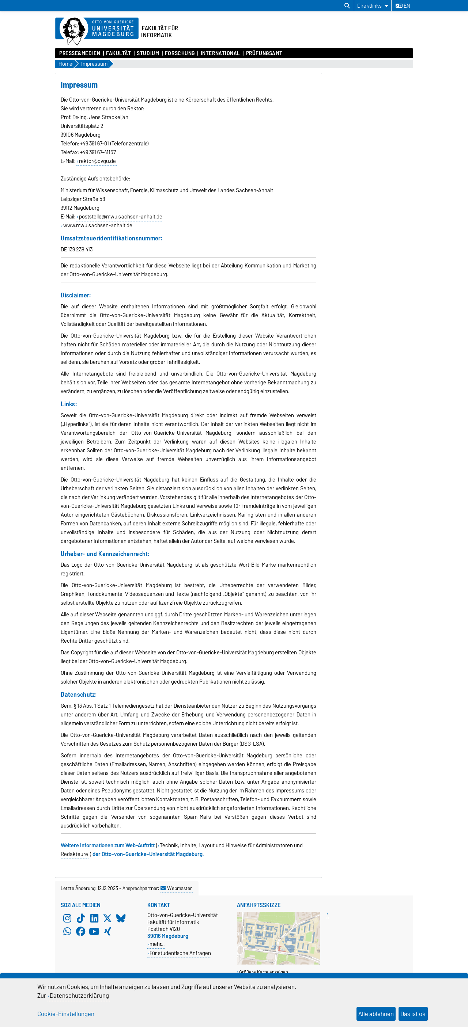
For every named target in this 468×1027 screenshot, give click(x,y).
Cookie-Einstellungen (65, 1014)
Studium (148, 53)
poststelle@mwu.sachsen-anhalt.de (120, 216)
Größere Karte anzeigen (263, 972)
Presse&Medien (79, 53)
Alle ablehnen (376, 1014)
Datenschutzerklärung (79, 995)
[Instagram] (67, 918)
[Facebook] (80, 931)
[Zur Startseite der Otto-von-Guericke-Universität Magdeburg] (97, 31)
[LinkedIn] (94, 918)
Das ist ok (413, 1014)
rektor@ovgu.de (97, 161)
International (220, 53)
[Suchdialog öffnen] (347, 5)
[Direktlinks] (372, 5)
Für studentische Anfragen (180, 953)
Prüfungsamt (264, 53)
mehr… (157, 943)
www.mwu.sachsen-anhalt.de (97, 225)
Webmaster (176, 888)
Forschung (180, 53)
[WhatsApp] (67, 931)
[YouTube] (94, 931)
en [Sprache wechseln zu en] (403, 5)
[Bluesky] (121, 918)
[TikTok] (80, 918)
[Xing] (107, 931)
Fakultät (118, 53)
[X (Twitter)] (107, 918)
